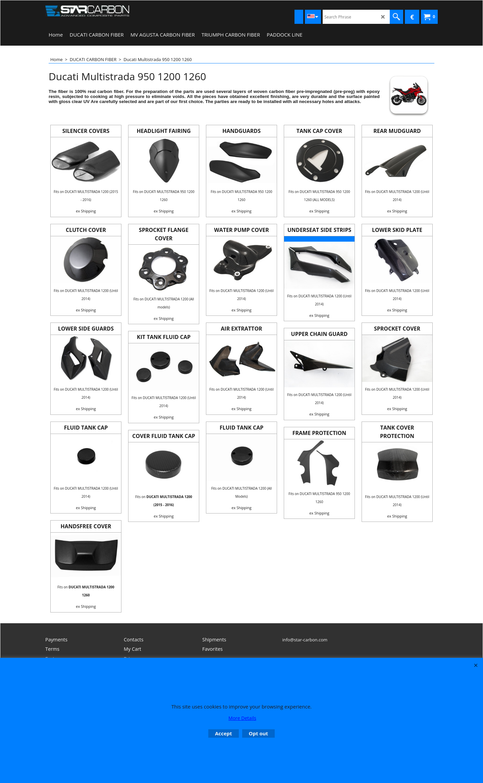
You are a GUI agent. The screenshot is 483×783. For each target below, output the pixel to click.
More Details (242, 718)
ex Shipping (86, 210)
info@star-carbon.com (304, 640)
